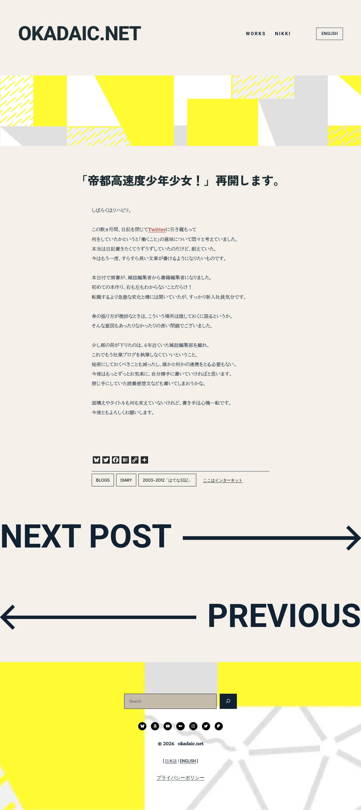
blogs (103, 479)
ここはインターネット (223, 479)
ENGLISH (330, 33)
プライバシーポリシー (180, 777)
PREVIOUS (283, 616)
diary (126, 479)
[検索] (228, 701)
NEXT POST (86, 537)
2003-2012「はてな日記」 (167, 479)
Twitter (157, 229)
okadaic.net (79, 33)
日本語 (171, 761)
